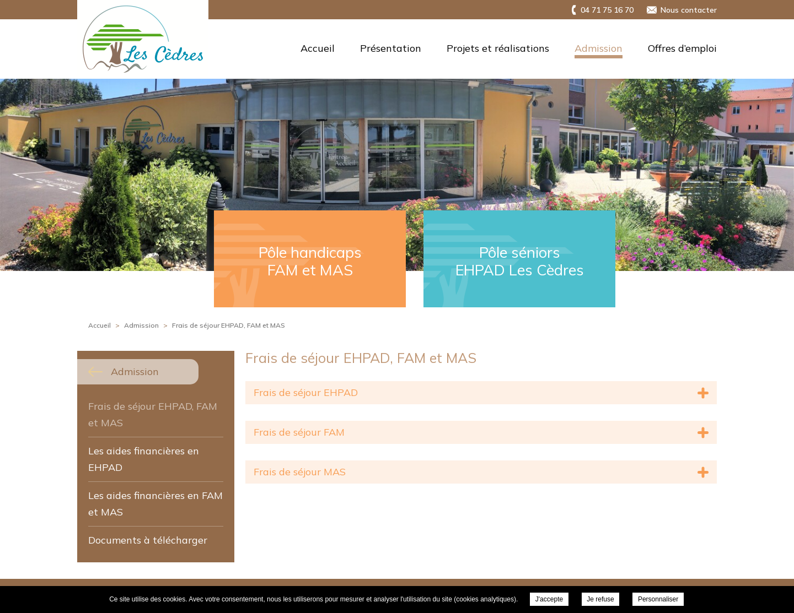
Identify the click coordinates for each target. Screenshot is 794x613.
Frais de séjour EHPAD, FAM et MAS (152, 414)
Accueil (318, 48)
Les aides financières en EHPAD (143, 459)
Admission (599, 48)
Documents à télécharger (147, 540)
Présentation (390, 48)
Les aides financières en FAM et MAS (155, 503)
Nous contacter (689, 10)
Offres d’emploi (682, 48)
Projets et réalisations (498, 48)
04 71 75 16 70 (607, 10)
